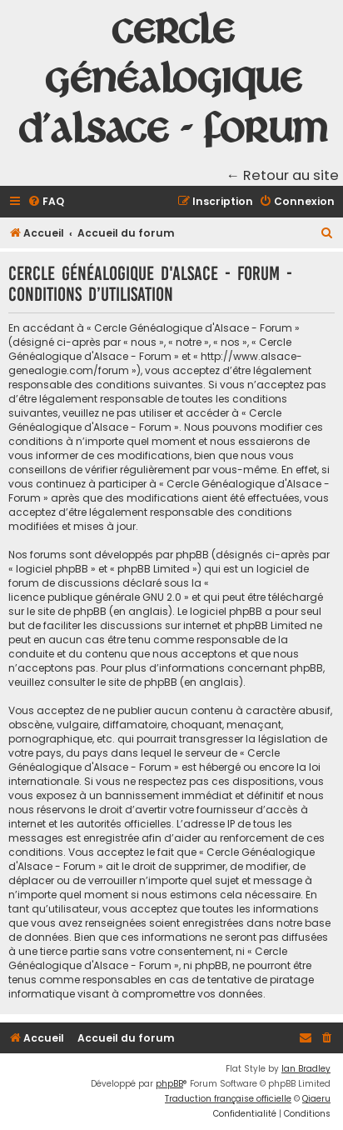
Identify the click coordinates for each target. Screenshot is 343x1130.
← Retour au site (283, 175)
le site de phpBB (67, 611)
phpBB (169, 1084)
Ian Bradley (306, 1068)
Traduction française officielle (228, 1098)
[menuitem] (45, 202)
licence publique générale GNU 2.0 (94, 597)
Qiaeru (316, 1098)
